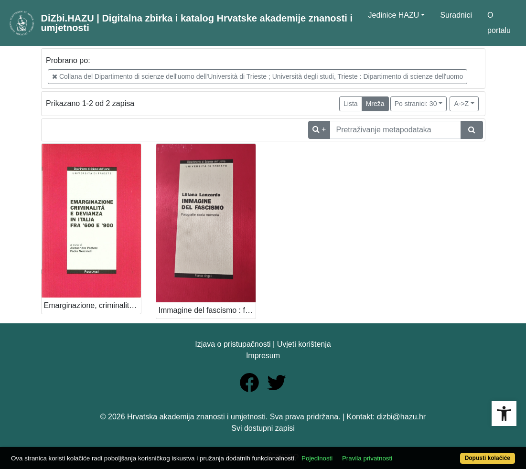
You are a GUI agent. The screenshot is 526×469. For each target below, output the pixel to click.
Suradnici (456, 15)
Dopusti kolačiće (487, 458)
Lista (351, 103)
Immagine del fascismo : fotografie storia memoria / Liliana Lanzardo (207, 310)
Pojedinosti (317, 458)
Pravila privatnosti (367, 458)
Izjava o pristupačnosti (232, 344)
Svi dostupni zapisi (263, 428)
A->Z (461, 103)
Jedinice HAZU (393, 15)
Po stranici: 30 (416, 103)
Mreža (375, 103)
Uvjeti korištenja (304, 344)
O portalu (499, 22)
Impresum (263, 356)
